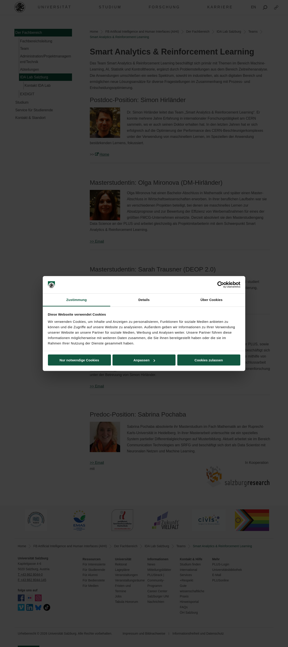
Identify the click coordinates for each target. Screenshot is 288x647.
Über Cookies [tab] (211, 299)
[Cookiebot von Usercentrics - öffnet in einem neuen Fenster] (220, 284)
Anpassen (144, 360)
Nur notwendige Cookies (79, 360)
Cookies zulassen (209, 360)
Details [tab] (144, 299)
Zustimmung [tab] (76, 299)
